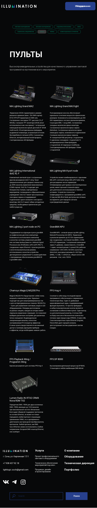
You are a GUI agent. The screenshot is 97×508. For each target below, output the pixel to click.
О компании (72, 450)
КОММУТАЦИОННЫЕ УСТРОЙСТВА (70, 32)
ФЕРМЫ (52, 32)
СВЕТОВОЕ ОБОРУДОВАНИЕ (22, 26)
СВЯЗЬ (79, 26)
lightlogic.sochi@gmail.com (15, 470)
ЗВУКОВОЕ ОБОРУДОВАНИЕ (43, 26)
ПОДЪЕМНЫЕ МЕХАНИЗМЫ (64, 26)
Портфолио (71, 469)
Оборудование (73, 456)
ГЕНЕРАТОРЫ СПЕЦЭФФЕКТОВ (25, 32)
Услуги (39, 450)
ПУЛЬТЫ (42, 32)
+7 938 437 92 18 (11, 463)
